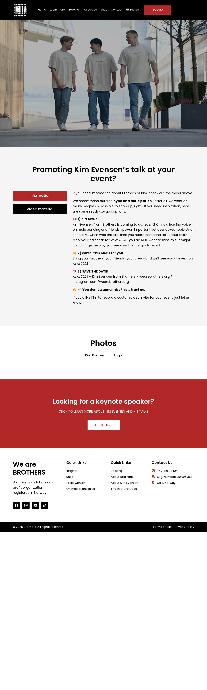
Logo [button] (118, 355)
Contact (117, 9)
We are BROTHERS (29, 468)
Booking (74, 9)
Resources (90, 9)
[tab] (40, 196)
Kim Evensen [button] (95, 355)
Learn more (57, 9)
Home (42, 9)
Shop (103, 9)
